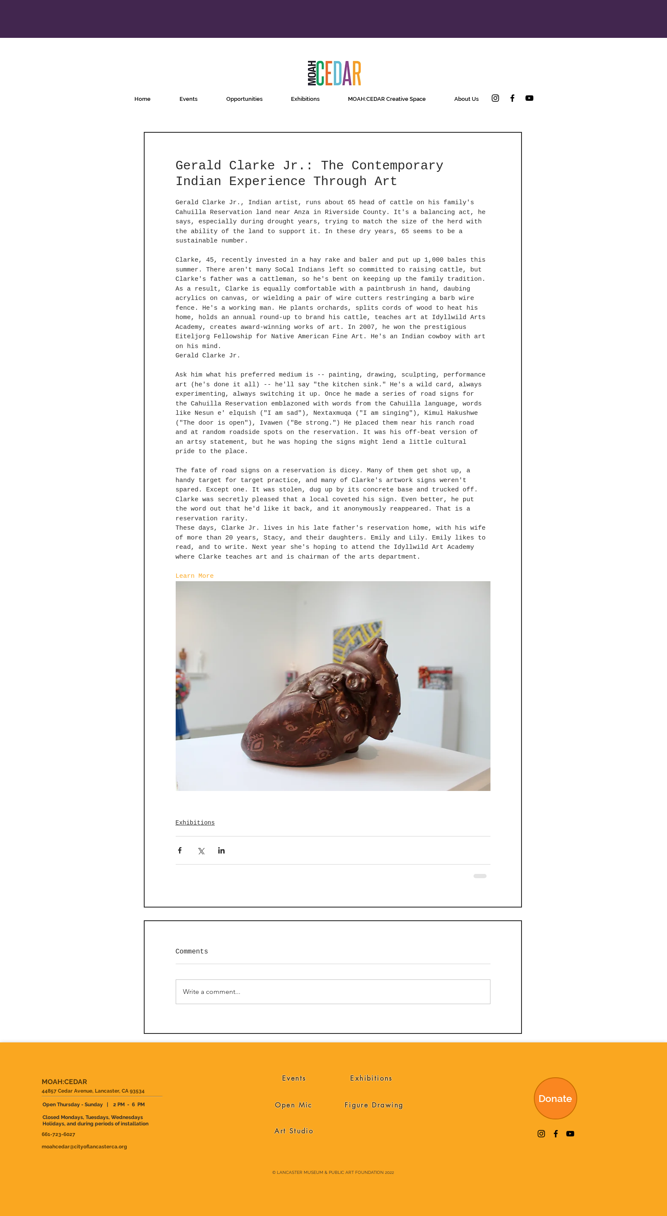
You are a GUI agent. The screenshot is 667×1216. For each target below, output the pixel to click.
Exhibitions (195, 822)
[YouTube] (529, 98)
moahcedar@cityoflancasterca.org (84, 1147)
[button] (188, 99)
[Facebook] (512, 98)
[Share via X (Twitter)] (201, 850)
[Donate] (555, 1098)
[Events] (294, 1078)
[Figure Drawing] (374, 1104)
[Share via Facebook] (180, 850)
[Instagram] (495, 98)
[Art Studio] (294, 1130)
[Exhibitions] (371, 1078)
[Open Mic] (294, 1104)
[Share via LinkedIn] (221, 850)
